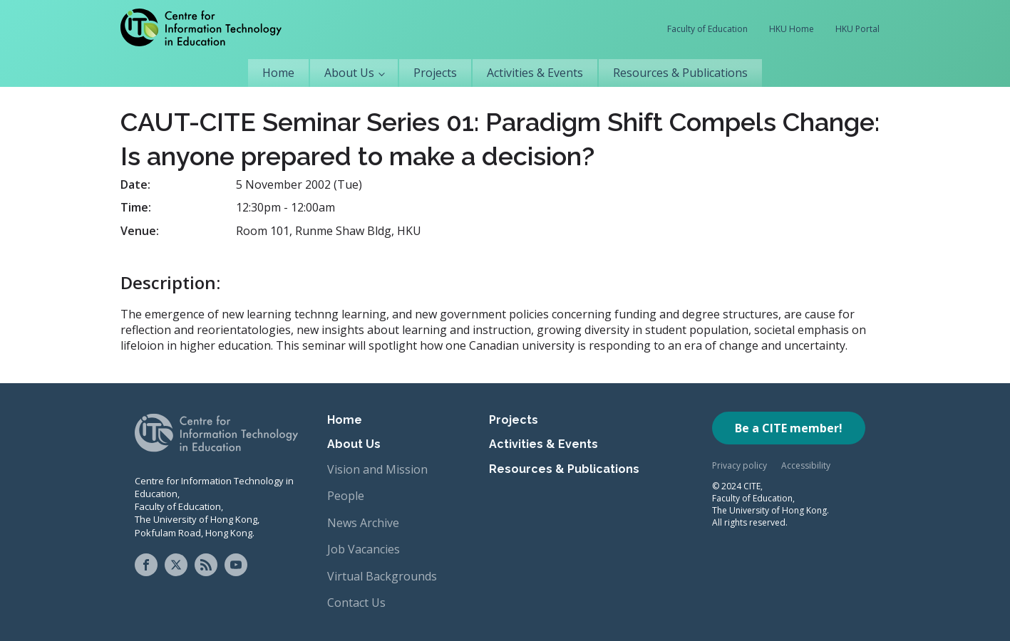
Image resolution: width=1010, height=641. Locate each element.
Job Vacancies (363, 549)
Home (278, 72)
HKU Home (791, 29)
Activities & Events (535, 72)
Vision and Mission (377, 469)
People (345, 496)
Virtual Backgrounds (382, 576)
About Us (349, 72)
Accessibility (805, 465)
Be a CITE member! (788, 428)
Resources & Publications (680, 72)
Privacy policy (739, 465)
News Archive (363, 523)
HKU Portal (857, 29)
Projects (435, 72)
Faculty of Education (707, 29)
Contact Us (356, 602)
